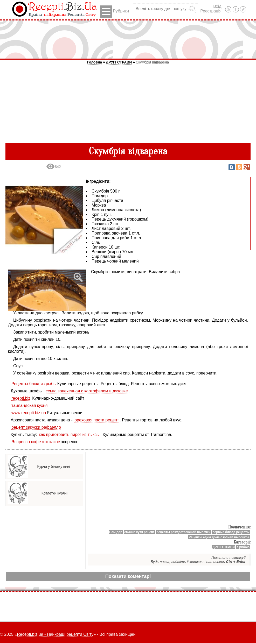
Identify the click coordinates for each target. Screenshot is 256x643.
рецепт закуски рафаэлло (36, 427)
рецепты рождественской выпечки (183, 532)
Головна (94, 62)
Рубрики (114, 11)
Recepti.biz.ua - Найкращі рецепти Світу (55, 634)
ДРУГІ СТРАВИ (119, 62)
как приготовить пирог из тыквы (69, 434)
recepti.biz (20, 398)
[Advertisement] (128, 39)
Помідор (115, 532)
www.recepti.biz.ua (28, 413)
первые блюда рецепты (231, 532)
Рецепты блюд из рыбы (34, 383)
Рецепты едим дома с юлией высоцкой (219, 537)
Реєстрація (211, 11)
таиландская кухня (29, 405)
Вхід (217, 6)
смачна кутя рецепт (139, 532)
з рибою (243, 547)
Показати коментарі (128, 576)
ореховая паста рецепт (96, 420)
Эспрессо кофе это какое (35, 442)
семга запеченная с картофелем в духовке (87, 391)
